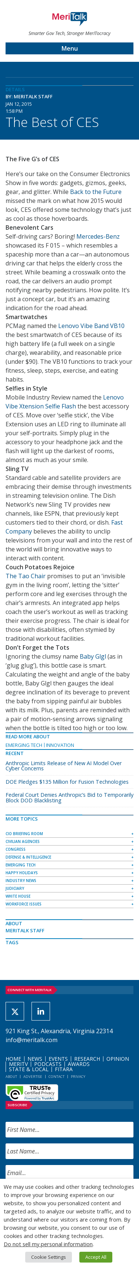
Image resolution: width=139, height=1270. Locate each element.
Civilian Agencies (23, 841)
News (34, 1058)
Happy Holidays (22, 872)
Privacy (78, 1076)
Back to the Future (96, 192)
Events (58, 1058)
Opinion (117, 1058)
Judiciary (15, 888)
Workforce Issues (24, 904)
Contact (56, 1076)
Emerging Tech (24, 745)
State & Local (29, 1069)
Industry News (21, 880)
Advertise (32, 1076)
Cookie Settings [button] (48, 1257)
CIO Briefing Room (24, 833)
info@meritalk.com (31, 1040)
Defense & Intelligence (28, 857)
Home (13, 1058)
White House (18, 896)
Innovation (60, 745)
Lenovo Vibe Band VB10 (91, 326)
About (11, 1076)
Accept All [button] (95, 1257)
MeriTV (18, 1063)
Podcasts (48, 1063)
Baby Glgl (93, 656)
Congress (16, 849)
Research (87, 1058)
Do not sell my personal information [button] (48, 1244)
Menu (70, 48)
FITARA (64, 1069)
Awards (79, 1063)
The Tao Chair (26, 576)
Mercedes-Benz (98, 236)
